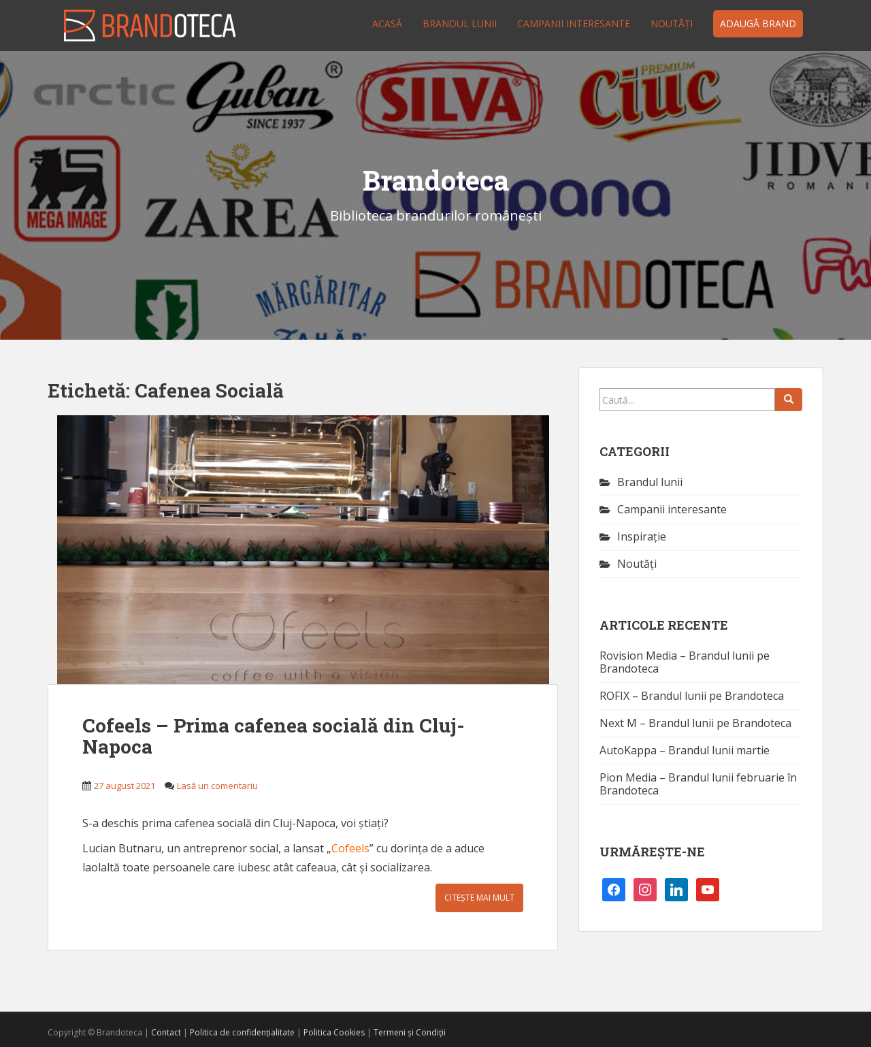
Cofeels (350, 848)
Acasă (387, 23)
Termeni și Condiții (410, 1032)
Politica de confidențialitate (242, 1032)
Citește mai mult (479, 897)
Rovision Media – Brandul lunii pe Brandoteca (684, 662)
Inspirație (641, 536)
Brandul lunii (460, 23)
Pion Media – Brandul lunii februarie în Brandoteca (698, 784)
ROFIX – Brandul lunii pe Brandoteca (691, 695)
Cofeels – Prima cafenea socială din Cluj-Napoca (273, 736)
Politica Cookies (334, 1032)
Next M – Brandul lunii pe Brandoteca (695, 722)
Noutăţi (672, 23)
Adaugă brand (758, 23)
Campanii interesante (573, 23)
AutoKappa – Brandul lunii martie (684, 750)
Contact (166, 1032)
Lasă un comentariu (217, 785)
